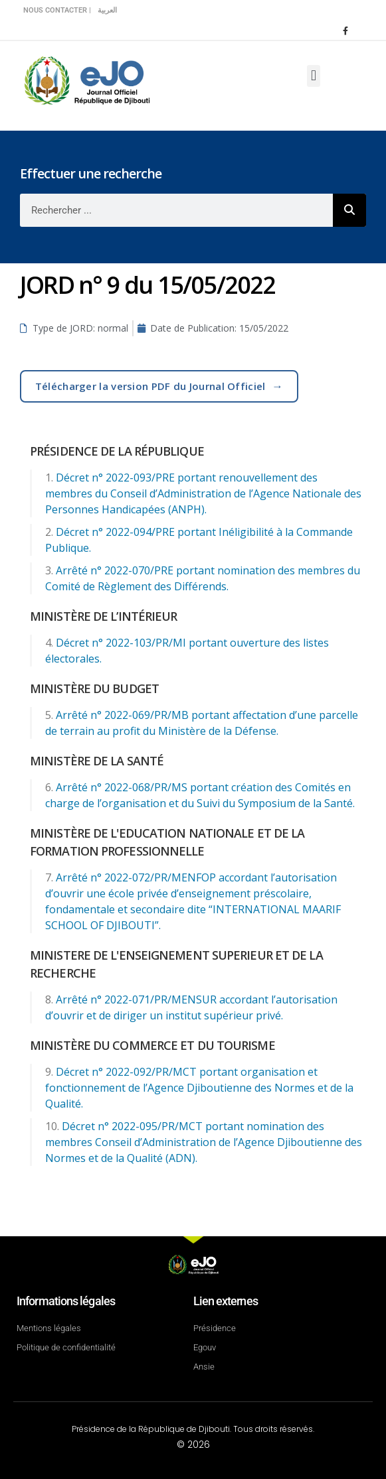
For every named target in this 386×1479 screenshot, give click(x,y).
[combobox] (176, 210)
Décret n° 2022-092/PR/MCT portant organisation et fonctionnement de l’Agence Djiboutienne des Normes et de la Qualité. (199, 1087)
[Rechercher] (349, 210)
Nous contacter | (57, 10)
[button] (313, 76)
